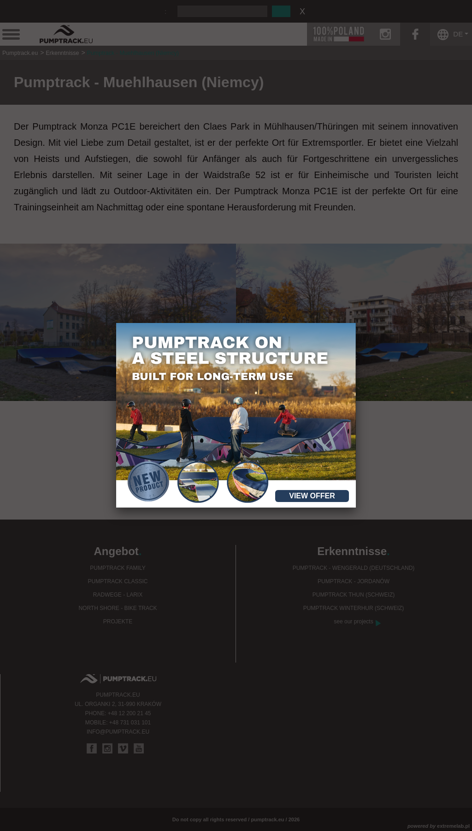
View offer (312, 496)
